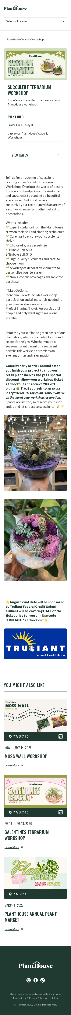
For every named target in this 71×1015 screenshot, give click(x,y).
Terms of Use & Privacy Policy (28, 998)
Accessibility (51, 998)
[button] (35, 21)
